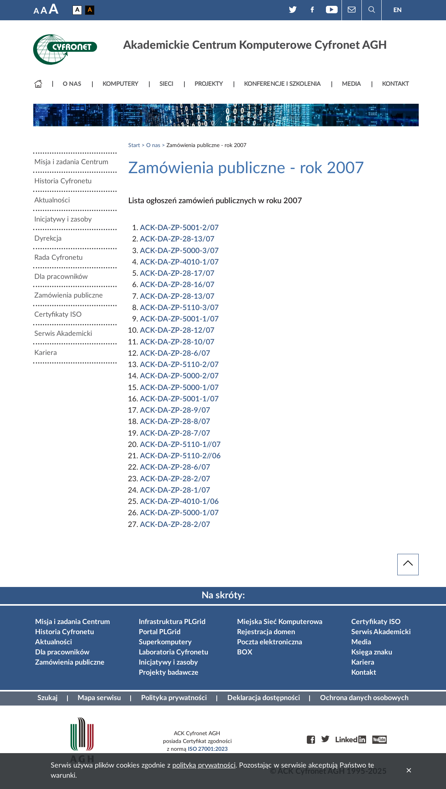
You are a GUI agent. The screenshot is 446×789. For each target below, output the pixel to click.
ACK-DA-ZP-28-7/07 (175, 433)
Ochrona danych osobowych (364, 698)
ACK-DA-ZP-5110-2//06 (180, 456)
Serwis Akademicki (63, 333)
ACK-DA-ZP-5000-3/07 (179, 251)
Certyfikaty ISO (57, 314)
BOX (244, 652)
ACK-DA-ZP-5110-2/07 (179, 365)
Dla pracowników (61, 276)
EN (397, 10)
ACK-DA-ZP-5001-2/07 (179, 228)
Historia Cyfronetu (63, 181)
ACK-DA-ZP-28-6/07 (175, 353)
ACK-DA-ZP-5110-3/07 (179, 308)
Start (134, 145)
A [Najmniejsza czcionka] (36, 11)
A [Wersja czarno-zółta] (90, 10)
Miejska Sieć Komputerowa (279, 622)
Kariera (45, 352)
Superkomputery (165, 642)
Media (361, 642)
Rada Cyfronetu (58, 257)
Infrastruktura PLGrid (172, 622)
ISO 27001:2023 (208, 749)
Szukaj (47, 698)
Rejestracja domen (266, 632)
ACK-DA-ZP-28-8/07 (175, 422)
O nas (153, 145)
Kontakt (363, 672)
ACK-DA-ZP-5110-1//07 (180, 445)
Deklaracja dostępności (263, 698)
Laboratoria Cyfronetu (173, 652)
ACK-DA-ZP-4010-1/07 (179, 262)
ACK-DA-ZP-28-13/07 (177, 239)
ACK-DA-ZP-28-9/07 (175, 410)
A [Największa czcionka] (53, 9)
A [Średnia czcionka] (44, 11)
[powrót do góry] (408, 564)
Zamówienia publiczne (68, 295)
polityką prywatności (203, 765)
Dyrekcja (48, 238)
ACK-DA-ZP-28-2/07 (175, 479)
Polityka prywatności (174, 698)
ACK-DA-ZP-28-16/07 (177, 285)
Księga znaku (371, 652)
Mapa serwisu (99, 698)
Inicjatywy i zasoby (63, 219)
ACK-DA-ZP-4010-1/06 (179, 501)
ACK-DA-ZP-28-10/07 (177, 342)
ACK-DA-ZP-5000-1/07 (179, 388)
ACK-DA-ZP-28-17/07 (177, 273)
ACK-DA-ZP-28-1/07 (175, 490)
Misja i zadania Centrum (71, 162)
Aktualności (52, 200)
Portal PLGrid (160, 632)
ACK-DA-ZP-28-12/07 (177, 330)
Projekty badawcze (168, 672)
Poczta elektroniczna (269, 642)
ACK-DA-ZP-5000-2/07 (179, 376)
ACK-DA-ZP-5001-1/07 (179, 319)
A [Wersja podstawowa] (77, 10)
